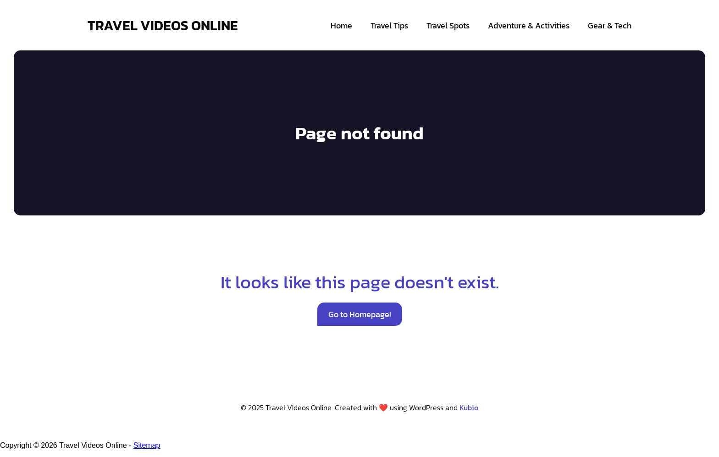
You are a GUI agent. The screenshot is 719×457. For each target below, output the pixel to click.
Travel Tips (389, 25)
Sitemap (146, 445)
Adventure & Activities (529, 25)
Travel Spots (448, 25)
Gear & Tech (609, 25)
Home (341, 25)
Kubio (468, 407)
